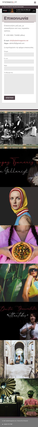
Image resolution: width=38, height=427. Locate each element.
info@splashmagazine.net (19, 40)
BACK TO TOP (7, 424)
